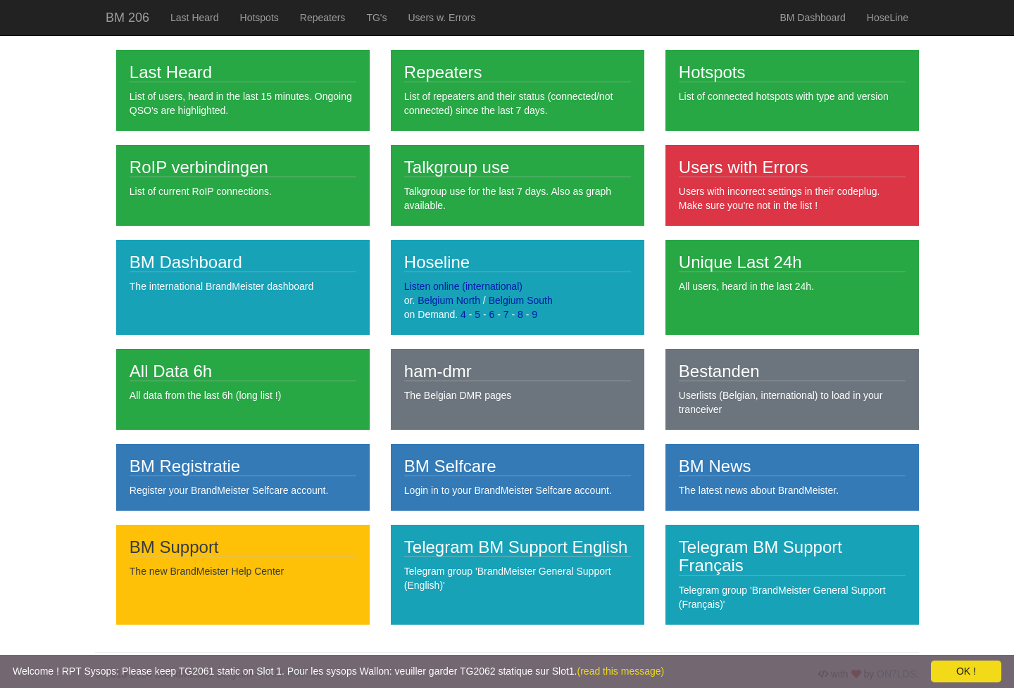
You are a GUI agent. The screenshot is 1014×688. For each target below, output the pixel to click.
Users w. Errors (442, 17)
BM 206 (127, 18)
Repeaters (323, 17)
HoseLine (887, 17)
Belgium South (521, 300)
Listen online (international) (463, 286)
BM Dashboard (812, 17)
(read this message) (621, 671)
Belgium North (449, 300)
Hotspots (259, 17)
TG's (376, 17)
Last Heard (194, 17)
